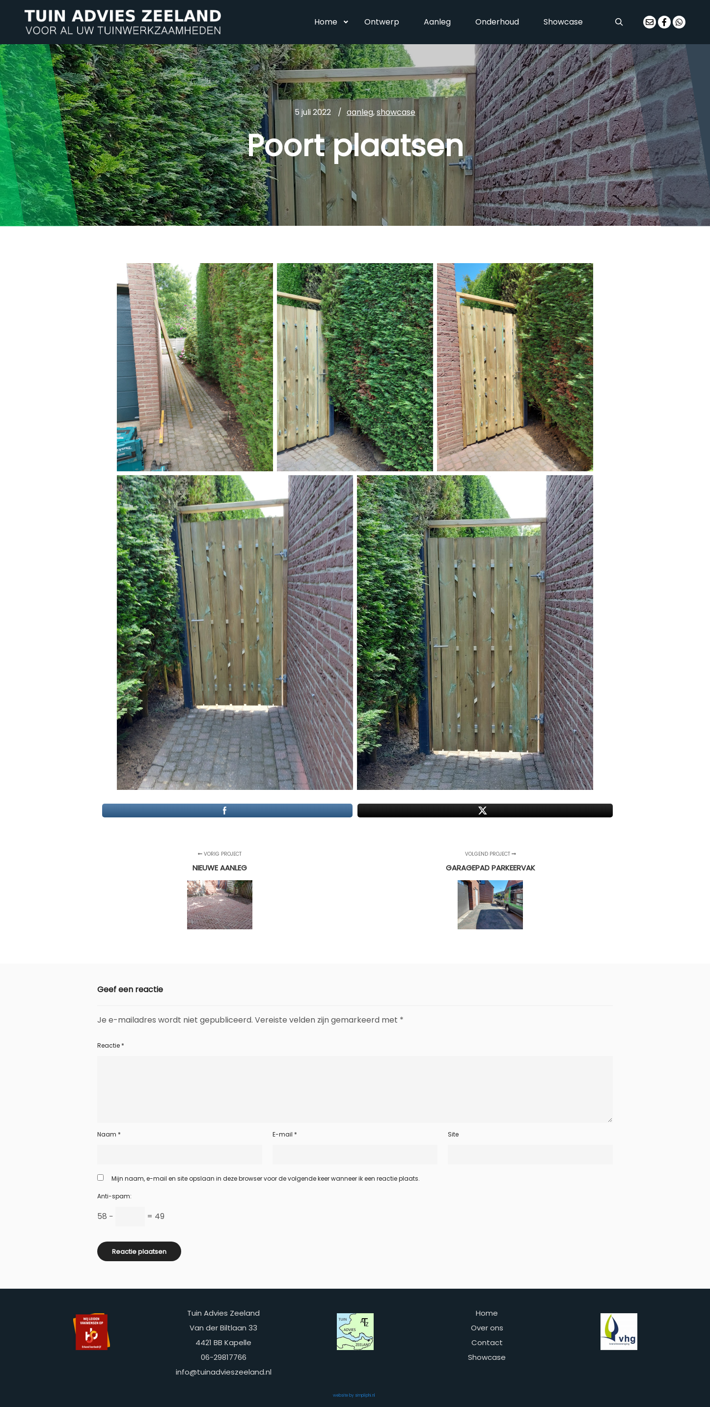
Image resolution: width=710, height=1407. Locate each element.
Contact (487, 1342)
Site (453, 1134)
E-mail (285, 1134)
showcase (396, 112)
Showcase (487, 1357)
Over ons (487, 1328)
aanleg (360, 112)
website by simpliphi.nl (354, 1395)
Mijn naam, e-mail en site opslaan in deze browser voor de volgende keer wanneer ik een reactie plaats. (265, 1178)
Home (487, 1313)
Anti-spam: (114, 1196)
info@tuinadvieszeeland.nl (224, 1372)
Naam (109, 1134)
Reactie (110, 1045)
